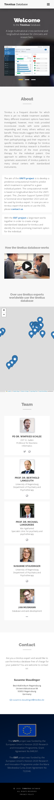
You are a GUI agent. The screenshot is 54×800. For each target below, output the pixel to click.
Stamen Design (25, 391)
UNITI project (26, 178)
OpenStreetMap (43, 391)
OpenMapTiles (33, 391)
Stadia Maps (16, 391)
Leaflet (8, 391)
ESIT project (19, 217)
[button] (21, 78)
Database (16, 4)
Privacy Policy (27, 794)
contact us (17, 209)
